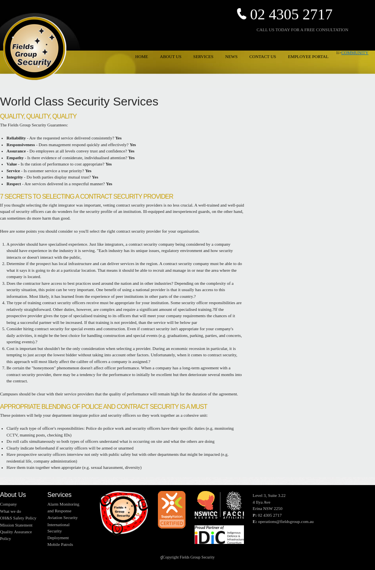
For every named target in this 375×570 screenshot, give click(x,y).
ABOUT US (171, 56)
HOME (141, 56)
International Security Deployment (58, 531)
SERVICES (203, 56)
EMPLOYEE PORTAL (308, 56)
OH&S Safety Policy (18, 517)
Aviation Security (62, 517)
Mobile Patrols (60, 544)
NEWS (231, 56)
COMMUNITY (354, 52)
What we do (10, 511)
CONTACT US (262, 56)
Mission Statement (16, 525)
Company (8, 504)
